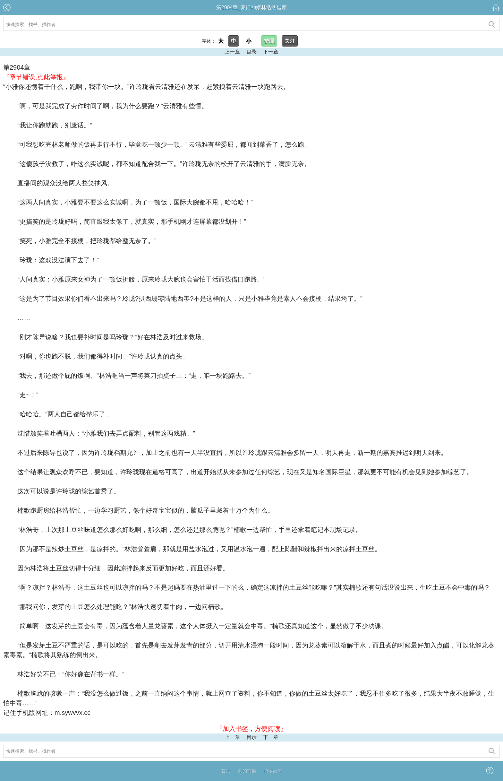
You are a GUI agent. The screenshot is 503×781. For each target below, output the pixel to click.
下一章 (270, 52)
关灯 (290, 41)
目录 (251, 52)
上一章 (232, 52)
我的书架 (247, 770)
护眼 (269, 41)
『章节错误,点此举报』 (36, 77)
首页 (225, 770)
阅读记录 (273, 770)
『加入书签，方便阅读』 (251, 728)
